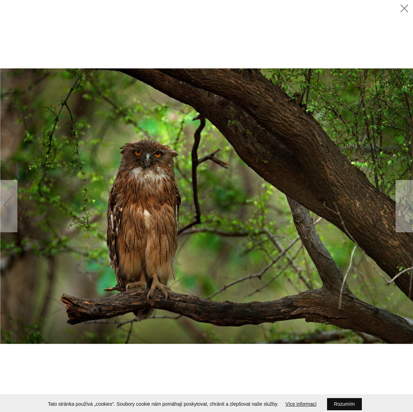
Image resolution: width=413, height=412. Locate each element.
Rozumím (344, 404)
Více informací (300, 404)
